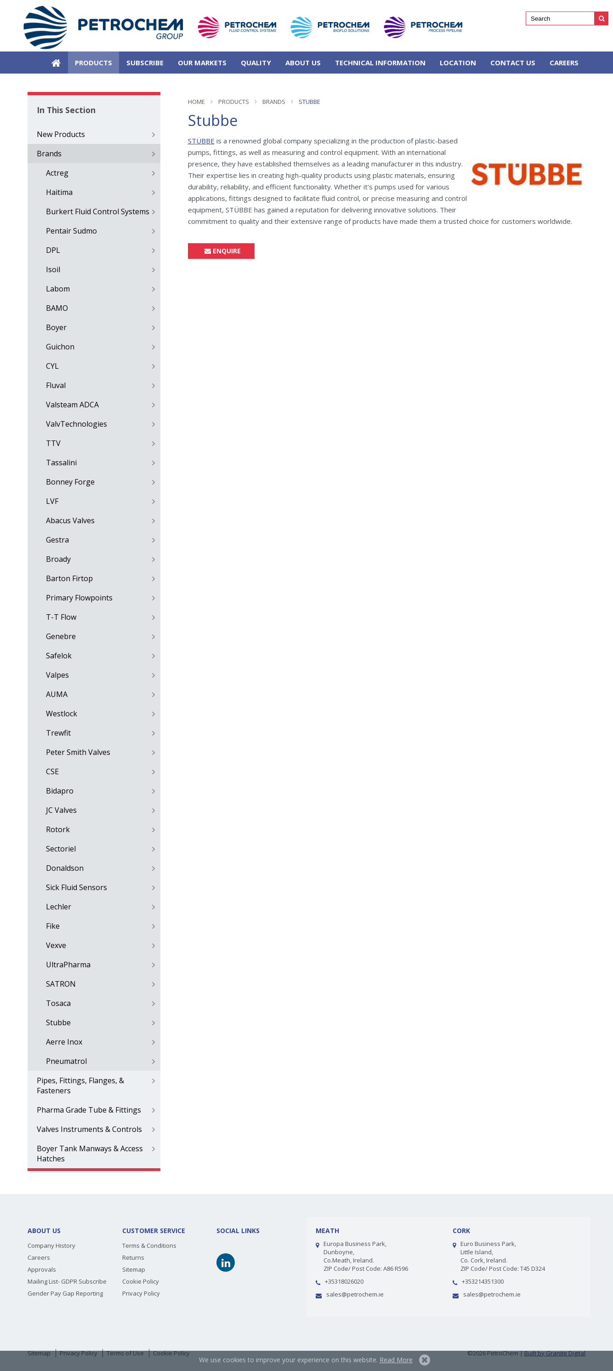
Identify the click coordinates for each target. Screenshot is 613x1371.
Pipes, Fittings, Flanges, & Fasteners (80, 1085)
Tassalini (61, 462)
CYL (52, 366)
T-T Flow (61, 617)
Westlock (61, 713)
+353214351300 (483, 1281)
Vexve (56, 945)
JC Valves (61, 810)
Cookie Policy (140, 1281)
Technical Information (380, 62)
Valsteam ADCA (72, 405)
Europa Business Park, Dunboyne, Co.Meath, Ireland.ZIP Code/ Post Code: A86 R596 (366, 1256)
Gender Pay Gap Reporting (65, 1293)
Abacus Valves (70, 520)
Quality (256, 62)
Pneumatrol (66, 1061)
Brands (49, 154)
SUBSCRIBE (145, 62)
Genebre (61, 636)
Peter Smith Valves (78, 752)
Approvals (42, 1269)
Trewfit (58, 733)
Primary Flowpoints (79, 598)
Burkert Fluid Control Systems (97, 211)
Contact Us (512, 62)
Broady (58, 559)
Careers (564, 62)
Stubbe (58, 1022)
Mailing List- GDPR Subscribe (67, 1281)
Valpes (57, 675)
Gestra (57, 540)
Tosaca (58, 1003)
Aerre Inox (64, 1042)
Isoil (53, 269)
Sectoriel (61, 849)
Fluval (56, 385)
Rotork (58, 829)
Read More (396, 1359)
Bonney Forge (70, 482)
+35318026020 (344, 1281)
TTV (53, 443)
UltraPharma (68, 965)
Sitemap (133, 1269)
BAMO (57, 308)
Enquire (221, 250)
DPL (53, 250)
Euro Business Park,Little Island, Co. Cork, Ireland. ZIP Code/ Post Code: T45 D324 (502, 1256)
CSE (52, 771)
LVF (52, 501)
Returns (133, 1257)
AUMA (57, 694)
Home (56, 62)
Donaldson (65, 868)
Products (93, 62)
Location (458, 62)
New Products (61, 134)
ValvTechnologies (76, 424)
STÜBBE (201, 140)
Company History (51, 1245)
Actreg (57, 173)
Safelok (59, 656)
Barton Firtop (69, 578)
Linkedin (225, 1262)
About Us (303, 62)
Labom (58, 289)
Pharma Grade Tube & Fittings (89, 1110)
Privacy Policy (141, 1293)
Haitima (59, 192)
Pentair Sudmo (71, 231)
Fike (53, 926)
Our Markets (202, 62)
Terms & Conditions (149, 1245)
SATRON (61, 984)
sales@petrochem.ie (355, 1294)
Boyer (56, 327)
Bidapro (60, 791)
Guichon (60, 347)
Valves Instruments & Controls (89, 1129)
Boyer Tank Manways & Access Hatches (90, 1153)
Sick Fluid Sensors (76, 887)
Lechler (58, 907)
